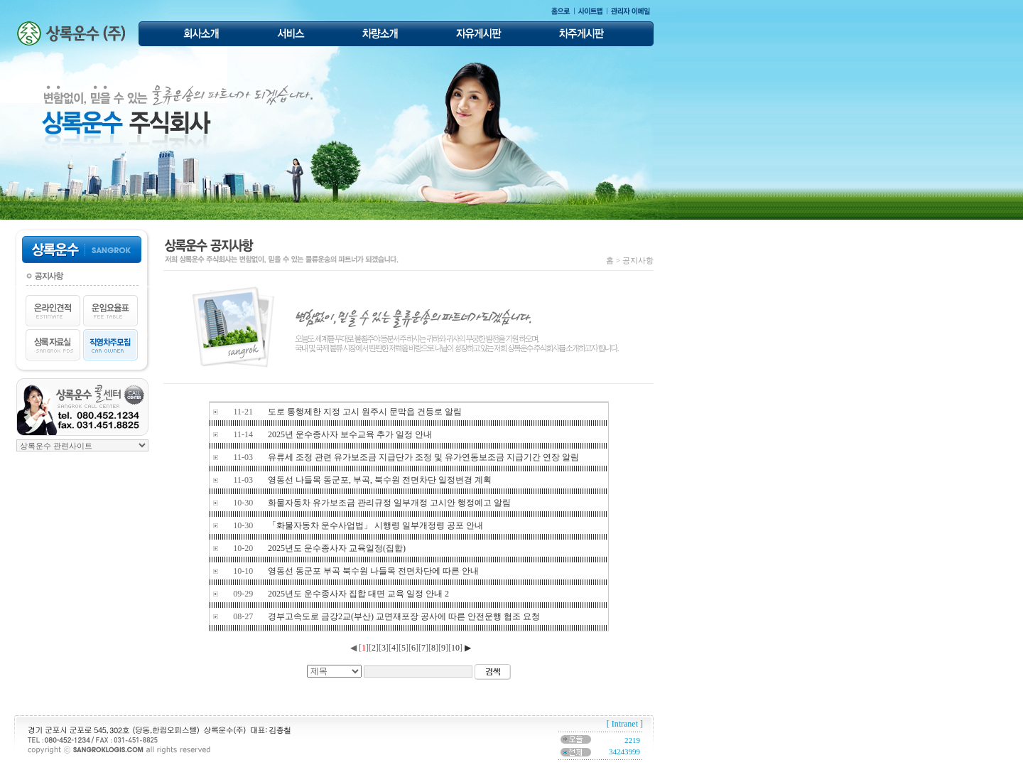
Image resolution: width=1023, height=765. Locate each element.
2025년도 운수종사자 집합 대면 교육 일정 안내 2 (358, 594)
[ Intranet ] (625, 724)
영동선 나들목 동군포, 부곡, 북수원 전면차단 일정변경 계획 (380, 480)
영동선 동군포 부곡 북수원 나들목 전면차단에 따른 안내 (373, 571)
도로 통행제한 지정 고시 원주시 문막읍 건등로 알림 (365, 412)
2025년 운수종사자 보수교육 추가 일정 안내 (350, 434)
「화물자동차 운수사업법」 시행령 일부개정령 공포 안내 (375, 525)
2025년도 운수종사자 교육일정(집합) (337, 548)
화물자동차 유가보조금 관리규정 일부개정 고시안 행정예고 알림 (389, 503)
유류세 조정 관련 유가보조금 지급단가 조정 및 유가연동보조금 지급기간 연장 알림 (423, 457)
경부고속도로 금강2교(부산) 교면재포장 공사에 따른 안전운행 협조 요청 (404, 616)
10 (455, 648)
